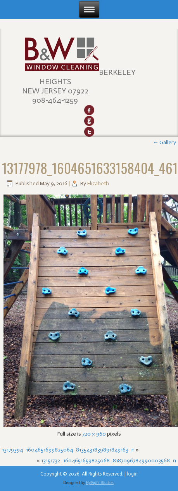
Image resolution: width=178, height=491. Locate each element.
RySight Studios (100, 483)
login (132, 474)
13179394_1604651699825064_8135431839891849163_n (68, 449)
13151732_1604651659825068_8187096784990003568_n (108, 460)
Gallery (164, 142)
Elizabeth (98, 183)
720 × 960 (94, 434)
